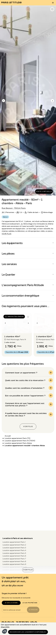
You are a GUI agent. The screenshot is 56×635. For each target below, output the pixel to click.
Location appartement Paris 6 (14, 556)
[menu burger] (53, 3)
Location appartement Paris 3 (14, 548)
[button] (4, 631)
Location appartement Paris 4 (14, 550)
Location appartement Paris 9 (14, 564)
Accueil (8, 436)
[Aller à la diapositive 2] (17, 329)
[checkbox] (52, 9)
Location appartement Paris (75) (17, 438)
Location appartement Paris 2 (14, 545)
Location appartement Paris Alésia (18, 443)
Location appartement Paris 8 (14, 561)
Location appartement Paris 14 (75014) (20, 441)
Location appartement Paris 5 (14, 553)
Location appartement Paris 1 (14, 542)
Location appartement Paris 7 (14, 559)
